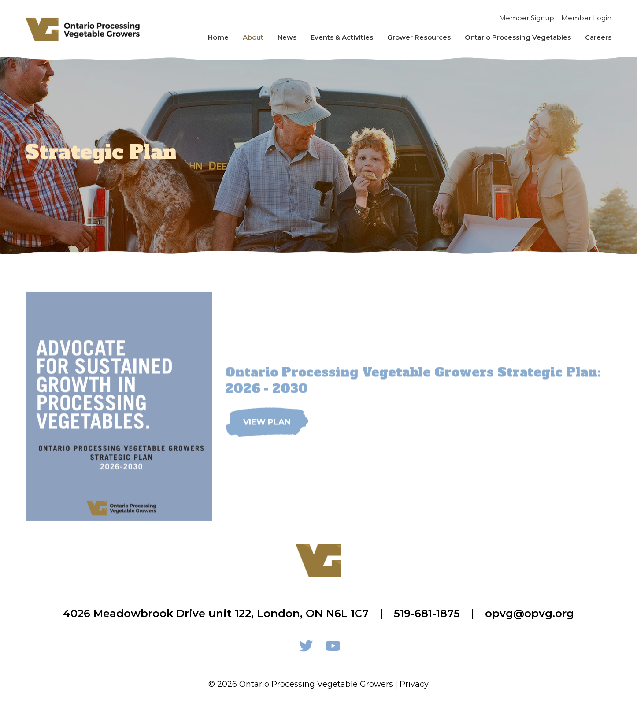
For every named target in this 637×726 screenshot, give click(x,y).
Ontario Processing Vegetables (518, 37)
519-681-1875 (427, 613)
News (287, 37)
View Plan (267, 431)
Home (218, 37)
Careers (598, 37)
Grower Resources (419, 37)
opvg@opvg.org (529, 613)
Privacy (414, 684)
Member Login (586, 18)
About (253, 37)
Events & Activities (342, 37)
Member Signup (526, 18)
